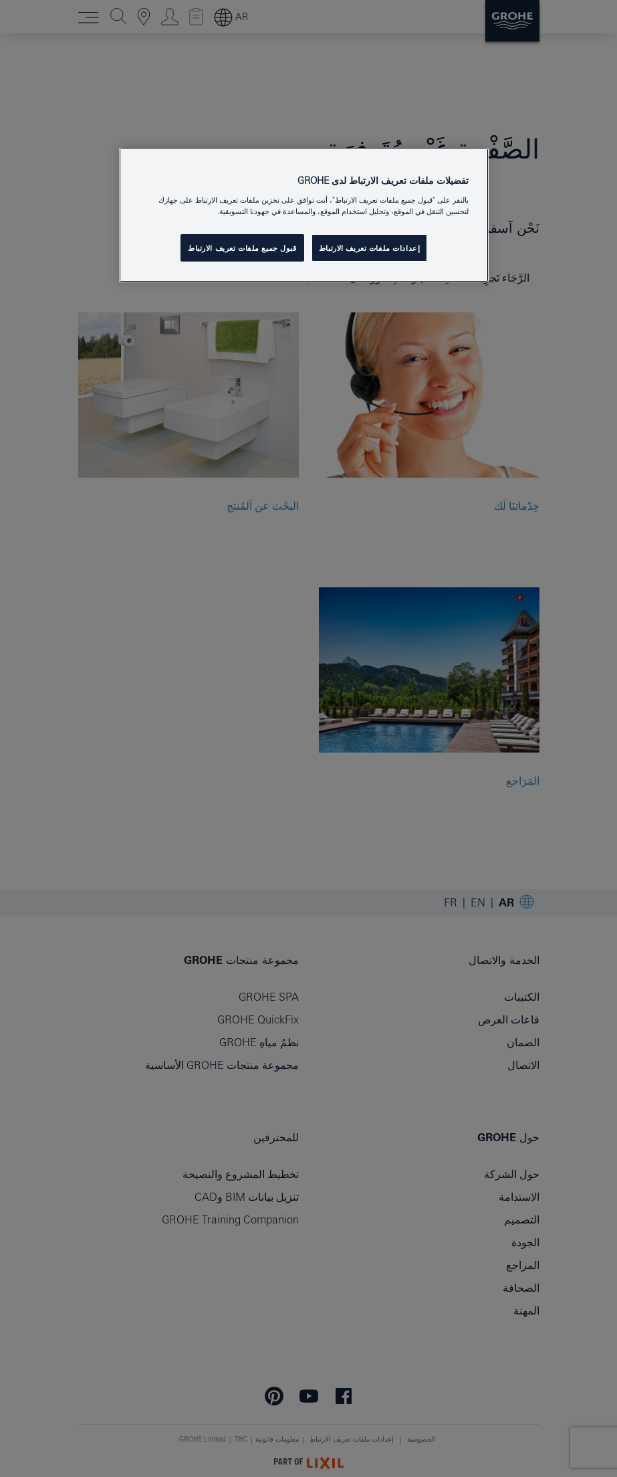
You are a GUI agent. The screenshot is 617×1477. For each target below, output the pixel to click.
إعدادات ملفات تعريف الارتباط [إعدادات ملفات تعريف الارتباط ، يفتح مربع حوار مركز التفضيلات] (369, 247)
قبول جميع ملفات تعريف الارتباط (242, 247)
